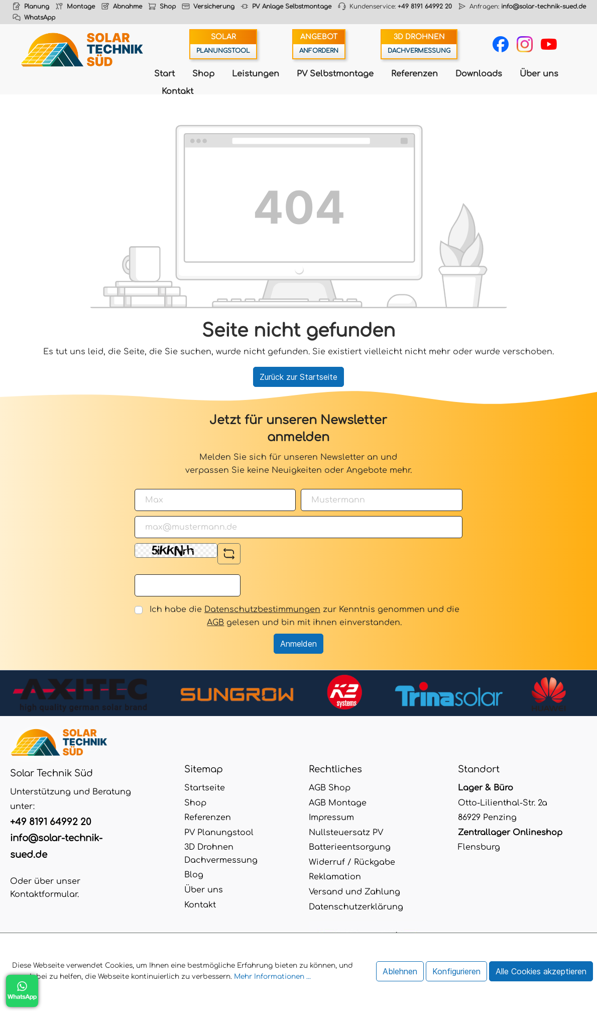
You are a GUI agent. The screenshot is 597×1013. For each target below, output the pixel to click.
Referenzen (414, 73)
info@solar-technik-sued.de (543, 6)
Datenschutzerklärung (356, 906)
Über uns (539, 73)
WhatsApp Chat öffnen (22, 991)
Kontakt (177, 91)
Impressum (331, 817)
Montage (81, 6)
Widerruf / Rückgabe (352, 862)
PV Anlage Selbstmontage (291, 6)
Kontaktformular (43, 894)
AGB (215, 622)
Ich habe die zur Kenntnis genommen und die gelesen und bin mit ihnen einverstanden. (304, 616)
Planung (36, 6)
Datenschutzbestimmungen (262, 609)
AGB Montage (338, 802)
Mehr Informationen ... (272, 976)
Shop (168, 6)
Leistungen (255, 73)
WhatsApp (39, 17)
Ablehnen (400, 971)
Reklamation (335, 876)
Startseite (204, 787)
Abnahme (127, 6)
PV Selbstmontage (335, 73)
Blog (193, 874)
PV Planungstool (219, 832)
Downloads (478, 73)
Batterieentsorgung (350, 847)
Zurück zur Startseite (298, 377)
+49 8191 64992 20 (425, 6)
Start (164, 73)
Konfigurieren (456, 971)
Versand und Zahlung (354, 891)
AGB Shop (329, 787)
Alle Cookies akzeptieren (541, 971)
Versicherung (213, 6)
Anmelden (298, 644)
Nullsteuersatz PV (346, 832)
